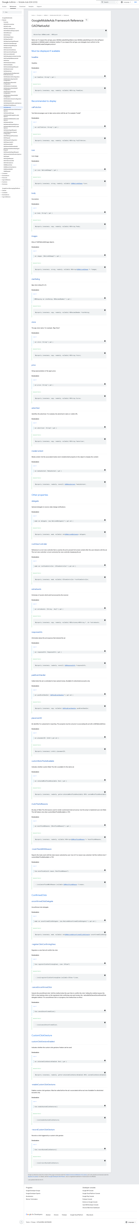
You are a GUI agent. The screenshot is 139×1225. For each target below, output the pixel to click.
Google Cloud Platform (76, 1215)
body (34, 193)
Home (33, 15)
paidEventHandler (39, 675)
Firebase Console (87, 1199)
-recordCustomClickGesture (43, 1130)
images (34, 236)
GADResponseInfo (70, 665)
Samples (31, 6)
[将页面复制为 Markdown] (86, 19)
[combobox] (109, 2)
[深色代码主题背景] (106, 30)
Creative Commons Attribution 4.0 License (76, 1174)
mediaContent (37, 451)
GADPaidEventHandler (57, 695)
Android (48, 1215)
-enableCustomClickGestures (43, 1084)
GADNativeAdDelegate (71, 534)
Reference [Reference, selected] (13, 6)
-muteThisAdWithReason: (42, 849)
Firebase (64, 1215)
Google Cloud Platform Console (91, 1193)
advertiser (36, 408)
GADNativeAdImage (77, 183)
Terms (28, 1222)
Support (39, 6)
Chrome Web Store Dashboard (91, 1207)
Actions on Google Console (90, 1202)
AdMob (9, 2)
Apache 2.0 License (33, 1176)
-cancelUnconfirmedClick (42, 987)
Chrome (56, 1215)
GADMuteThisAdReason (78, 839)
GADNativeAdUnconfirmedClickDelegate (77, 934)
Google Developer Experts (33, 1193)
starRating (36, 279)
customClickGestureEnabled (43, 1042)
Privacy (33, 1222)
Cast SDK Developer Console (90, 1205)
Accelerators (29, 1196)
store (34, 322)
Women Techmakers (32, 1199)
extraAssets (36, 589)
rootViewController (39, 544)
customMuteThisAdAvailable (43, 761)
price (34, 365)
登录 (135, 2)
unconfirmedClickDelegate (42, 901)
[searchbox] (12, 12)
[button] (11, 20)
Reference (66, 15)
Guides (4, 6)
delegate (35, 501)
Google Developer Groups (33, 1190)
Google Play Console (88, 1196)
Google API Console (88, 1190)
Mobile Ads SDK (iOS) (28, 2)
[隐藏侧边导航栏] (21, 1222)
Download (22, 6)
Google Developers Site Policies (56, 1176)
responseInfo (37, 632)
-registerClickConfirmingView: (44, 944)
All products (90, 1215)
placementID (37, 718)
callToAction (36, 107)
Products (39, 15)
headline (35, 57)
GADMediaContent (70, 484)
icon (33, 150)
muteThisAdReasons (40, 804)
